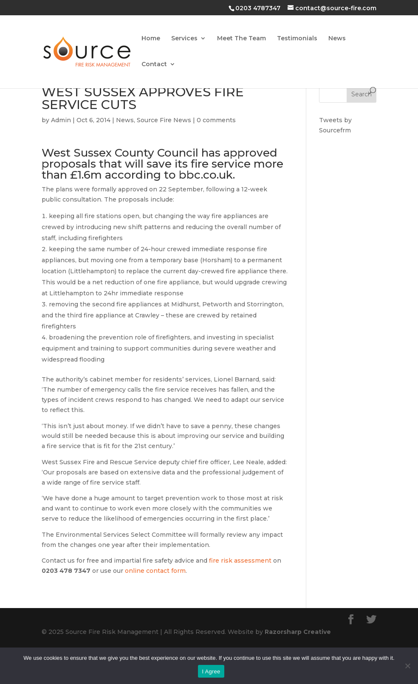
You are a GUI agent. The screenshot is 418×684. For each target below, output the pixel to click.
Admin (61, 120)
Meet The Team (241, 38)
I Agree (211, 671)
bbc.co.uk (206, 175)
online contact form (155, 571)
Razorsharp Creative (298, 632)
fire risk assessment (240, 560)
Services (184, 38)
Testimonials (297, 38)
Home (150, 38)
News (337, 38)
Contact (154, 64)
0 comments (216, 120)
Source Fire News (164, 120)
